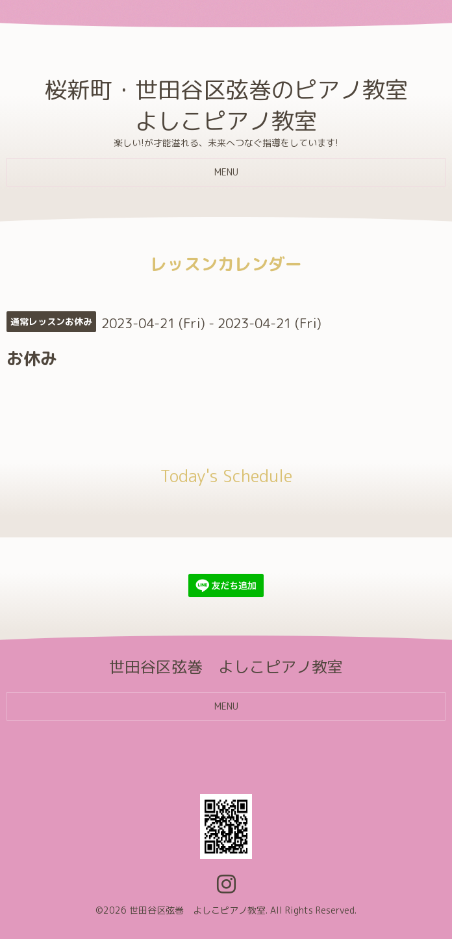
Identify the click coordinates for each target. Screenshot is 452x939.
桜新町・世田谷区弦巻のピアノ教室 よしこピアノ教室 (226, 104)
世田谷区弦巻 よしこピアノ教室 (197, 910)
